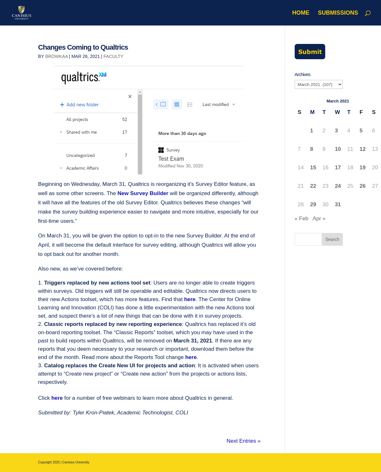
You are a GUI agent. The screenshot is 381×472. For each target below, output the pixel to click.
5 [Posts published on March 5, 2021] (361, 131)
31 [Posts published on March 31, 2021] (338, 204)
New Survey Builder (143, 193)
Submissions (338, 13)
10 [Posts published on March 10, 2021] (338, 149)
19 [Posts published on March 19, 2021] (363, 168)
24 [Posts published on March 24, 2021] (338, 186)
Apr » (319, 218)
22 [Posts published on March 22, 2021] (313, 186)
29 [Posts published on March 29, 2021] (313, 204)
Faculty (113, 56)
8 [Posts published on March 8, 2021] (311, 149)
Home (300, 13)
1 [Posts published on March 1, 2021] (311, 131)
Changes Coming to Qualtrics (83, 47)
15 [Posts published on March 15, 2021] (313, 168)
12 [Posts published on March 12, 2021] (363, 149)
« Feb (301, 218)
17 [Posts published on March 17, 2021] (338, 168)
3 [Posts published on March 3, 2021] (336, 131)
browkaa (56, 56)
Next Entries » (243, 441)
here (190, 299)
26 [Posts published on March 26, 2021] (363, 186)
